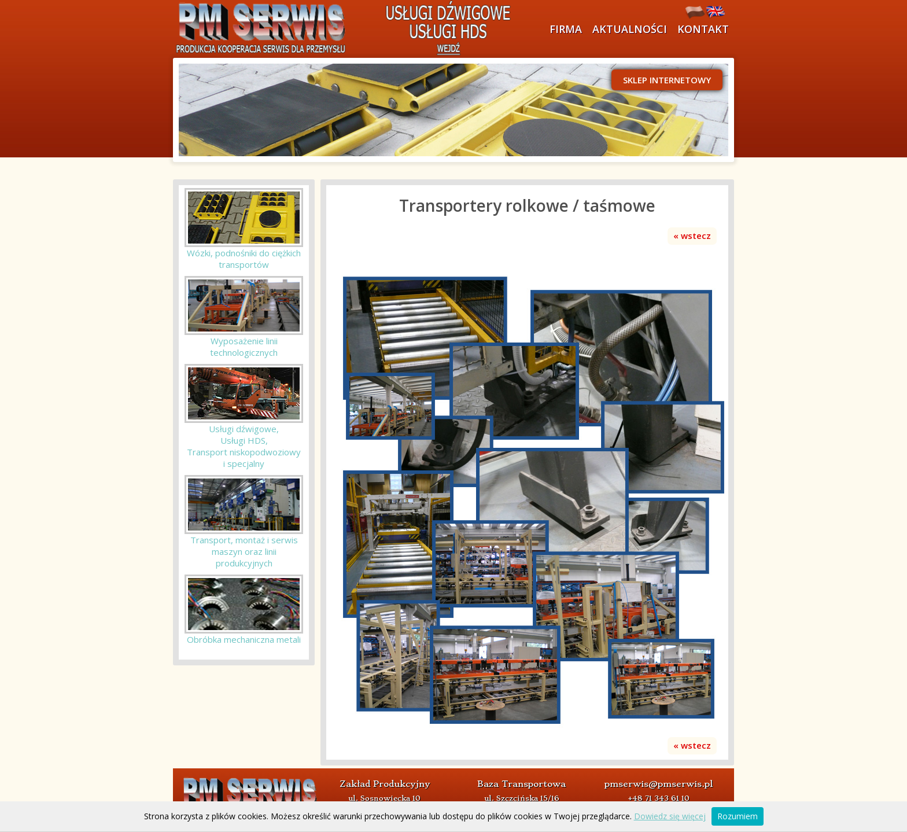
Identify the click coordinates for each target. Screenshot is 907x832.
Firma (566, 29)
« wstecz (692, 235)
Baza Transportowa (521, 784)
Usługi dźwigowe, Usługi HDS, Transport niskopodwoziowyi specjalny (244, 446)
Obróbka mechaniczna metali (244, 639)
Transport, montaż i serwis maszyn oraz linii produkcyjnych (244, 551)
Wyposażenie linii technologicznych (244, 346)
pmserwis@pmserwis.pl (658, 784)
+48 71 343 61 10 (659, 798)
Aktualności (629, 29)
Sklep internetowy (667, 80)
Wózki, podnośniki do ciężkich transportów (244, 258)
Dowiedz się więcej (670, 816)
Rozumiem (737, 816)
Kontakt (703, 29)
